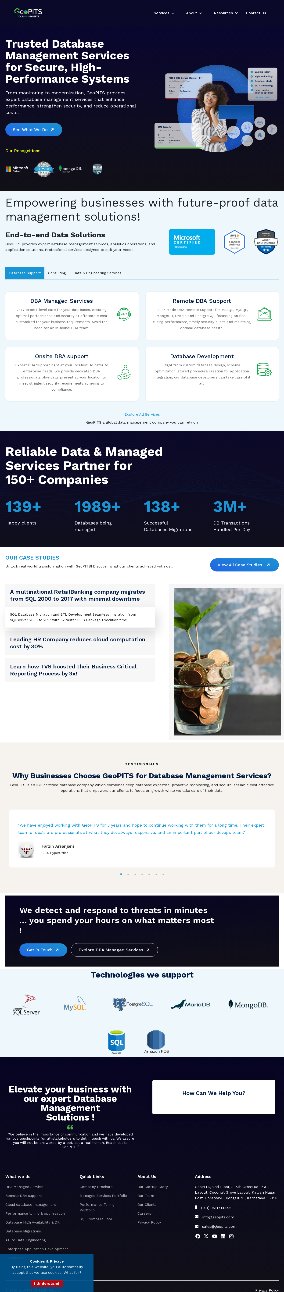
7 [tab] (163, 874)
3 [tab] (135, 874)
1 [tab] (121, 874)
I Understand (46, 1283)
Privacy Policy (149, 1222)
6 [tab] (156, 874)
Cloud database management (30, 1205)
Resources (223, 13)
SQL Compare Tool (96, 1219)
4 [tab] (142, 874)
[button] (162, 13)
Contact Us (256, 13)
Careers (144, 1213)
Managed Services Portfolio (103, 1196)
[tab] (24, 273)
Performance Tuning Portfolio (97, 1207)
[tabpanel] (142, 838)
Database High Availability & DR (32, 1222)
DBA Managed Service (24, 1187)
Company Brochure (96, 1187)
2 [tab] (128, 874)
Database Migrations (23, 1231)
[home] (28, 13)
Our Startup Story (152, 1187)
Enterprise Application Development (36, 1249)
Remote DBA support (23, 1196)
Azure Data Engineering (25, 1240)
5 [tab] (149, 874)
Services (161, 13)
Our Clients (146, 1205)
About (191, 13)
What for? (72, 1272)
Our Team (145, 1196)
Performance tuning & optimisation (35, 1213)
